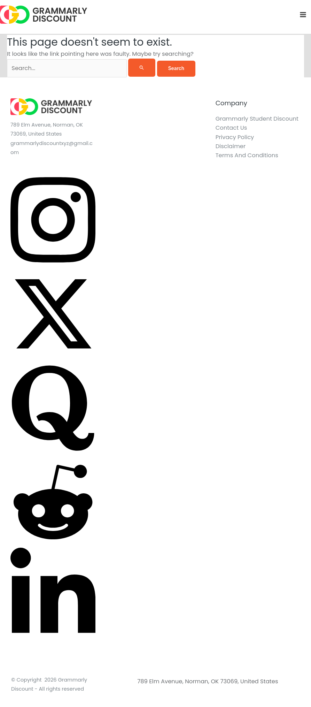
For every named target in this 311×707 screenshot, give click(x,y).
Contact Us (231, 128)
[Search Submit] (141, 67)
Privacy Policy (235, 137)
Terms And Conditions (247, 155)
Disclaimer (231, 146)
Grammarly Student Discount (257, 119)
